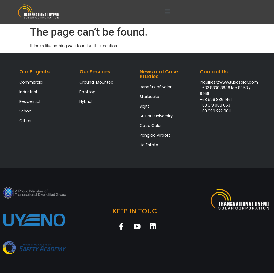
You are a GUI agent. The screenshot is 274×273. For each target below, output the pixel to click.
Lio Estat (148, 144)
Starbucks (149, 96)
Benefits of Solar (156, 87)
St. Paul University (156, 116)
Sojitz (145, 106)
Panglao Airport (155, 135)
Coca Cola (150, 125)
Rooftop (87, 91)
